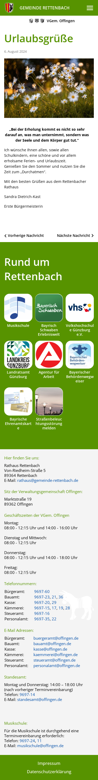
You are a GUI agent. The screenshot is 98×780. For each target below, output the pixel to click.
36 (61, 596)
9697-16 (42, 613)
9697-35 (42, 618)
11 (39, 740)
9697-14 (27, 694)
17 (54, 607)
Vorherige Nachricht (26, 235)
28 (67, 607)
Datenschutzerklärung (49, 772)
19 (61, 607)
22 (54, 618)
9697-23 (42, 596)
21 (54, 596)
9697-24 (27, 740)
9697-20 (42, 602)
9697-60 (42, 591)
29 (54, 602)
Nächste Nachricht (73, 235)
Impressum (49, 763)
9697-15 (42, 607)
